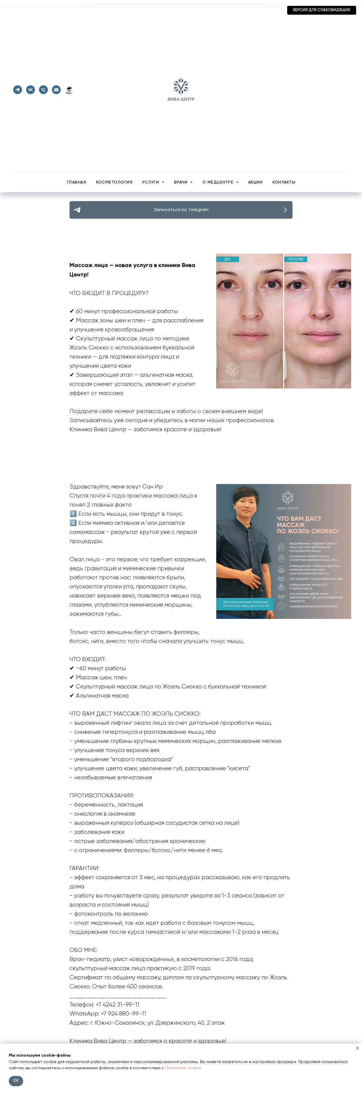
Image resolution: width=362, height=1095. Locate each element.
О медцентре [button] (218, 182)
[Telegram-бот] (69, 89)
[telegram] (17, 89)
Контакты (284, 182)
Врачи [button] (181, 182)
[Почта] (56, 89)
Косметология (114, 182)
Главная (76, 182)
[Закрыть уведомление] (358, 1048)
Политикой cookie (182, 1068)
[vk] (30, 89)
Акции (255, 182)
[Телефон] (43, 89)
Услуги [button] (151, 182)
